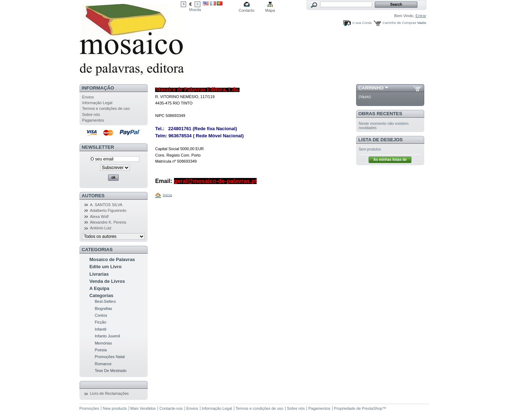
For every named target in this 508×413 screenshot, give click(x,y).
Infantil (100, 329)
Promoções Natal (110, 357)
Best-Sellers (105, 301)
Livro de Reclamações (109, 393)
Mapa (270, 10)
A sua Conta (361, 23)
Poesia (101, 350)
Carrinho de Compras (399, 23)
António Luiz (101, 228)
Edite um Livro (105, 266)
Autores (93, 195)
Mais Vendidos (143, 408)
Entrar (421, 16)
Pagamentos (93, 120)
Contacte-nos (171, 408)
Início (167, 195)
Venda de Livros (107, 281)
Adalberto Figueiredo (108, 210)
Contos (101, 315)
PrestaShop (372, 408)
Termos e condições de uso (106, 108)
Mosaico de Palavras (112, 259)
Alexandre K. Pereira (108, 222)
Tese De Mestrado (111, 370)
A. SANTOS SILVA (106, 205)
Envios (88, 97)
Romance (103, 364)
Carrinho (371, 88)
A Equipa (99, 288)
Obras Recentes (380, 113)
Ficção (100, 322)
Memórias (103, 343)
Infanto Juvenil (107, 336)
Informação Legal (97, 103)
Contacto (247, 10)
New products (115, 408)
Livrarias (99, 274)
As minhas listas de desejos (389, 160)
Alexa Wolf (99, 216)
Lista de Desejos (380, 139)
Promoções (89, 408)
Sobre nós (91, 114)
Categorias (101, 295)
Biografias (103, 308)
